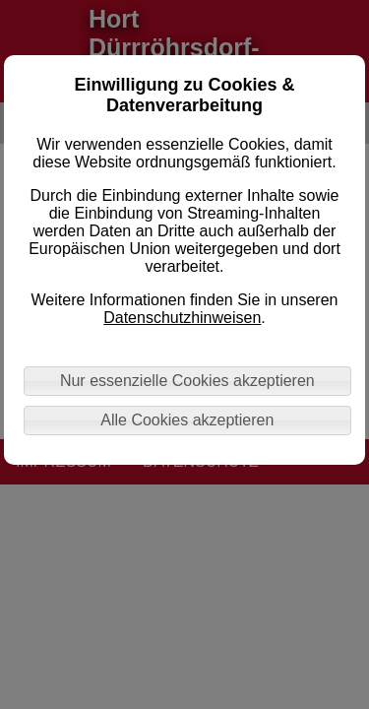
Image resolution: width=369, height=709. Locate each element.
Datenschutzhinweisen (182, 317)
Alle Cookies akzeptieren (187, 420)
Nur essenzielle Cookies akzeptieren (187, 380)
